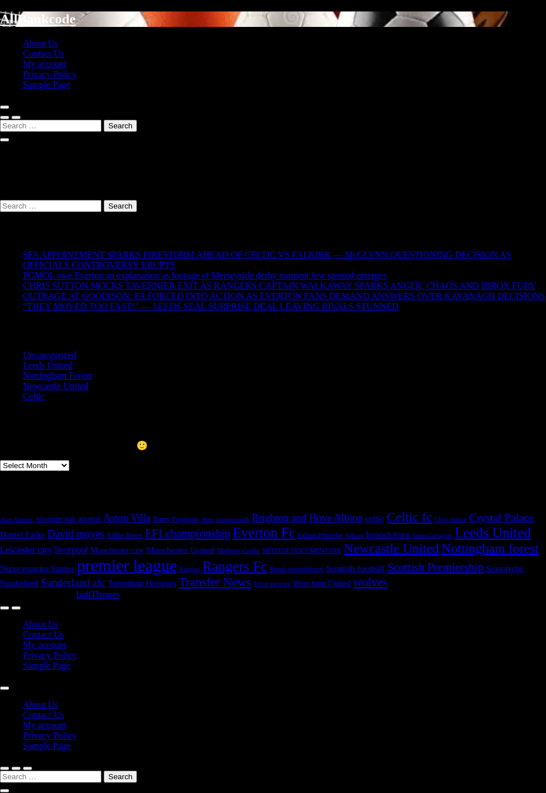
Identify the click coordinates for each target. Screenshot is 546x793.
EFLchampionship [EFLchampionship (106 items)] (187, 533)
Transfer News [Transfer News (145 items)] (215, 582)
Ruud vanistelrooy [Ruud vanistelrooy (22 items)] (296, 568)
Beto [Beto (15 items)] (208, 519)
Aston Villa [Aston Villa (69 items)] (127, 518)
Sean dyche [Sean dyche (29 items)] (504, 568)
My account (44, 64)
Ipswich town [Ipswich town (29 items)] (388, 534)
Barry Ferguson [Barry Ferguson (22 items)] (176, 519)
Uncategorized (49, 355)
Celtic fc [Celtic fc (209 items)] (410, 516)
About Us (40, 43)
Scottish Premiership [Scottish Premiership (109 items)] (435, 567)
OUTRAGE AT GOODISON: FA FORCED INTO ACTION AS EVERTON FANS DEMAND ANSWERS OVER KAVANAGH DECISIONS (284, 296)
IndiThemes (98, 594)
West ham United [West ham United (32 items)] (322, 583)
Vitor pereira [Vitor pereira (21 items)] (272, 584)
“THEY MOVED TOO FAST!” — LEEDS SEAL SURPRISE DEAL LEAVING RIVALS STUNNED (211, 306)
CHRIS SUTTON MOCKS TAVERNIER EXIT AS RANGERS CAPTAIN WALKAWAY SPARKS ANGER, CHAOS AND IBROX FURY (279, 285)
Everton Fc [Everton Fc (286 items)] (264, 532)
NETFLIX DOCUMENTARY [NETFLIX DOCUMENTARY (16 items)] (301, 550)
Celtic (34, 396)
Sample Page (46, 84)
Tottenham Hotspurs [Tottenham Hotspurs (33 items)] (142, 583)
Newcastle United (55, 386)
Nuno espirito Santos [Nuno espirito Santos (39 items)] (37, 568)
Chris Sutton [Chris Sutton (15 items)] (451, 519)
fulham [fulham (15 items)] (354, 535)
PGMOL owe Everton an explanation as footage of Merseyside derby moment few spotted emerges (205, 275)
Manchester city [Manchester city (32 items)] (117, 550)
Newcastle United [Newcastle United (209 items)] (391, 548)
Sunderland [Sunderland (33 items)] (19, 583)
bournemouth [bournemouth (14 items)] (233, 519)
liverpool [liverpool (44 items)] (71, 550)
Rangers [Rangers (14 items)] (189, 569)
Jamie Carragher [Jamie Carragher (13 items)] (433, 535)
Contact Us (43, 53)
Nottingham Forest (57, 375)
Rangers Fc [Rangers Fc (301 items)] (234, 566)
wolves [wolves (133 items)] (370, 582)
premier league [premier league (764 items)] (127, 565)
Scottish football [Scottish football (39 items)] (356, 568)
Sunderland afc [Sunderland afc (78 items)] (73, 582)
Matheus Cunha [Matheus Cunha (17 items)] (238, 551)
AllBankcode (38, 18)
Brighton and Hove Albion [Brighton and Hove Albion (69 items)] (307, 518)
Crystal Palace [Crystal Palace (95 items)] (501, 518)
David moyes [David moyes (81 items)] (76, 534)
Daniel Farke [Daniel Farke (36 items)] (22, 534)
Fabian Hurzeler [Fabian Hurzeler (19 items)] (320, 535)
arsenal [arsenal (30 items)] (89, 518)
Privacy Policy (50, 74)
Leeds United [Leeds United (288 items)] (493, 532)
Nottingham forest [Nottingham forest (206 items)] (490, 548)
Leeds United (47, 365)
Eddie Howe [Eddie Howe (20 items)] (125, 535)
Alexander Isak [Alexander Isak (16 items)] (56, 519)
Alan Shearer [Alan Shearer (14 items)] (16, 519)
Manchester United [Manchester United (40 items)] (180, 550)
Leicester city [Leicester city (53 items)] (26, 549)
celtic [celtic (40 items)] (374, 518)
